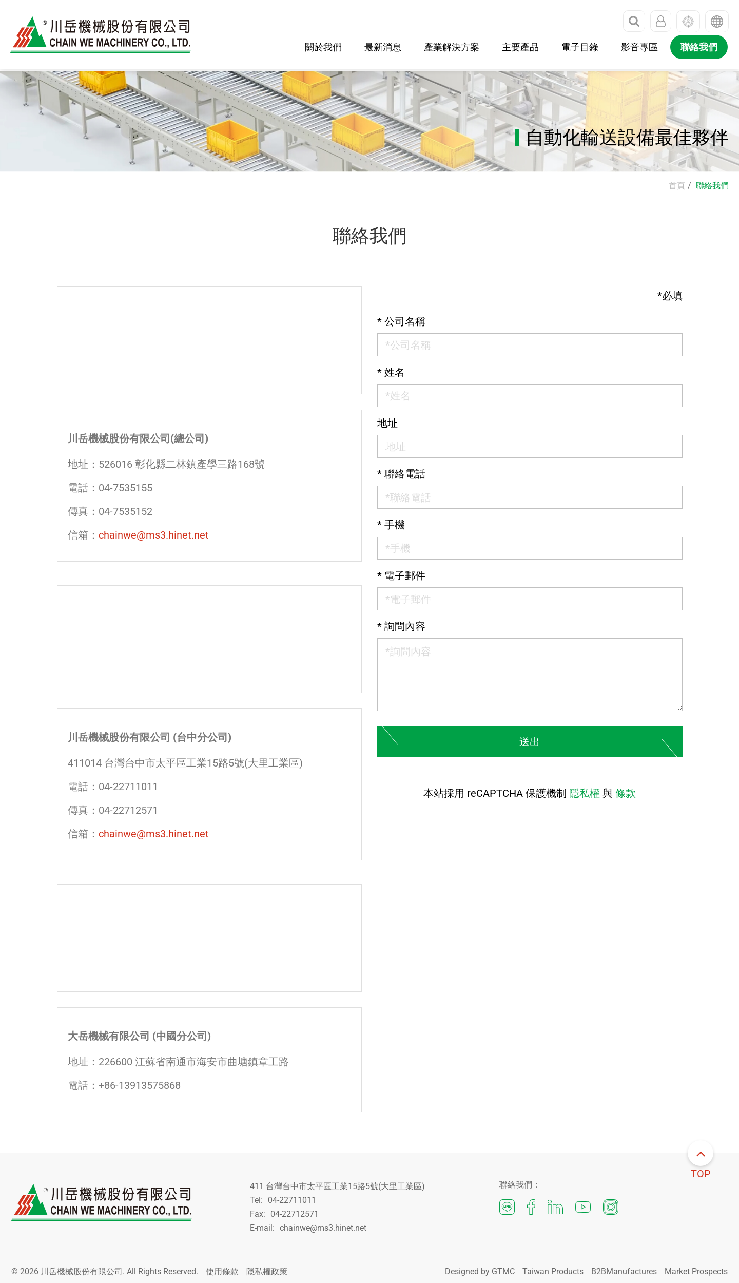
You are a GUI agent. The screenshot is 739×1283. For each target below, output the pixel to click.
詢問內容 (401, 626)
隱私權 (584, 793)
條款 (625, 793)
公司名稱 (401, 321)
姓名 (391, 372)
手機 (391, 525)
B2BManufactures (624, 1271)
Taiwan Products (553, 1271)
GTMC (503, 1271)
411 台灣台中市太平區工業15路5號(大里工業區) (337, 1186)
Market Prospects (696, 1271)
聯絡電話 (401, 474)
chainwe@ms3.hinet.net (154, 535)
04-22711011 (292, 1200)
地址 (387, 423)
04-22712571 (294, 1214)
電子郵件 (401, 575)
